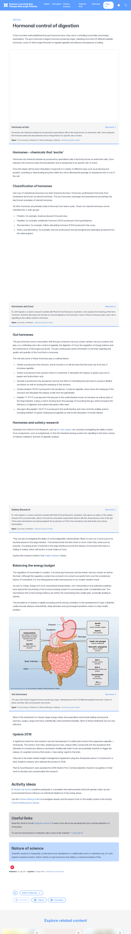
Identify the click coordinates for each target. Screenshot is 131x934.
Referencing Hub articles (55, 748)
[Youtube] (33, 865)
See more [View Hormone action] (110, 127)
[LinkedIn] (25, 865)
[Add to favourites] (15, 769)
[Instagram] (17, 865)
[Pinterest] (41, 865)
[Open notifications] (119, 5)
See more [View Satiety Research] (110, 386)
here (100, 870)
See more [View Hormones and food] (110, 244)
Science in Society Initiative (48, 913)
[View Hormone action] (64, 86)
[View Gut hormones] (64, 529)
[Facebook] (9, 865)
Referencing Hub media (71, 140)
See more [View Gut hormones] (110, 571)
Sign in (108, 5)
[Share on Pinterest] (12, 743)
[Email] (49, 865)
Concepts (38, 776)
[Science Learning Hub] (17, 910)
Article (17, 20)
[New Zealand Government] (114, 910)
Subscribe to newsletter (115, 864)
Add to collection (31, 769)
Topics (20, 776)
